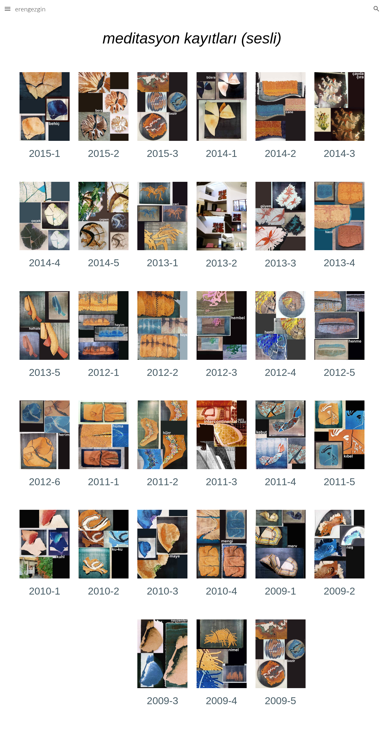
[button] (7, 8)
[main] (192, 41)
